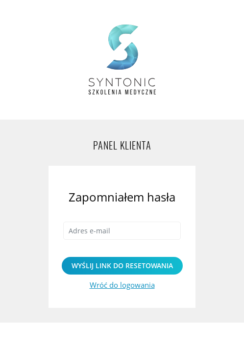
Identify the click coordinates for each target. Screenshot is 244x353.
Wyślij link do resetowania (122, 265)
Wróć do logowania (122, 285)
